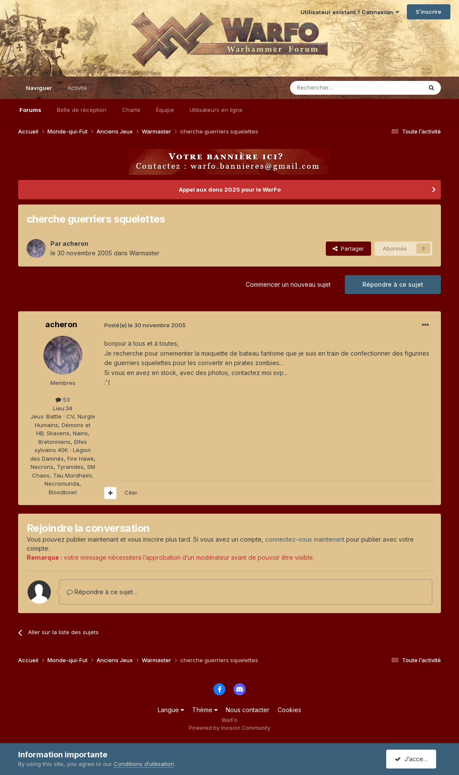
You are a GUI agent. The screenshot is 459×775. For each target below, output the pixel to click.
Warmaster (144, 253)
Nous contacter (247, 709)
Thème (205, 709)
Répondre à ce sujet (392, 284)
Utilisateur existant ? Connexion (349, 12)
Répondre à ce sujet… (102, 591)
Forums (30, 109)
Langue (171, 709)
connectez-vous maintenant (304, 539)
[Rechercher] (337, 88)
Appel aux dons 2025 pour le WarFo (230, 189)
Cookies (289, 709)
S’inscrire (428, 11)
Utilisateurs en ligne (216, 109)
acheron (75, 243)
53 (63, 399)
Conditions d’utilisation (144, 763)
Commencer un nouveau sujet (288, 284)
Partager (348, 248)
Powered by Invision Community (230, 728)
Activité (77, 87)
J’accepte (413, 759)
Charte (131, 109)
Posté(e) (145, 325)
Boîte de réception (81, 109)
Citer (131, 492)
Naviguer (39, 91)
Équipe (165, 109)
